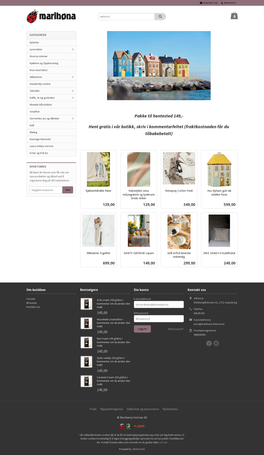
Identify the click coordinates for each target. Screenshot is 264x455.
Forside (30, 299)
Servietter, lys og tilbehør (44, 118)
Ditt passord (141, 313)
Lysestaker (36, 49)
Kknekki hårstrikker (41, 104)
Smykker (35, 111)
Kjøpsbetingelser (111, 409)
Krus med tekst (38, 70)
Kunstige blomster (40, 139)
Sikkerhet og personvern (143, 409)
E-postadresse (142, 299)
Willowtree (36, 77)
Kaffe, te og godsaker (42, 97)
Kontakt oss (33, 307)
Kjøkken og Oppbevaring (44, 63)
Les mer (163, 442)
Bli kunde (31, 303)
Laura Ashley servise (41, 146)
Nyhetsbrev (170, 409)
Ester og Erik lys (39, 153)
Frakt (93, 409)
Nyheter (34, 42)
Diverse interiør (39, 56)
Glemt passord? (176, 329)
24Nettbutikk (138, 449)
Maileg (33, 132)
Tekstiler (35, 90)
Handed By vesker (40, 84)
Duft (32, 125)
